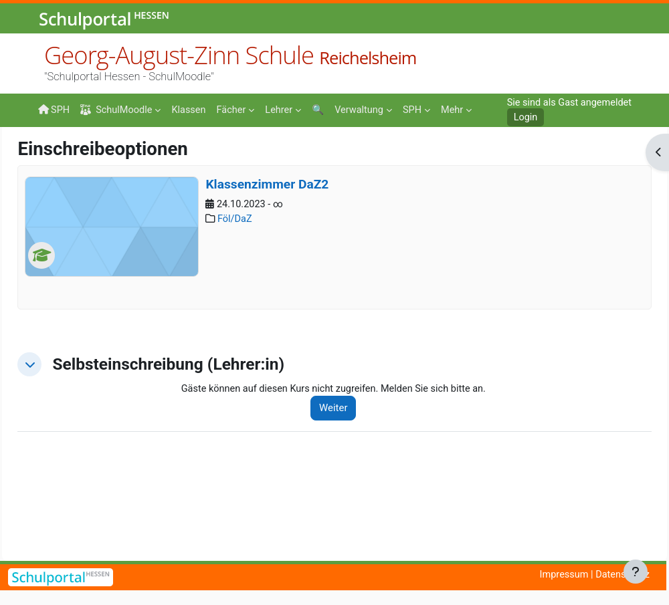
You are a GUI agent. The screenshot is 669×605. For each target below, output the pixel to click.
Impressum (561, 575)
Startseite (59, 155)
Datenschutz (621, 575)
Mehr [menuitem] (420, 110)
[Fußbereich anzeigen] (636, 572)
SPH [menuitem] (54, 110)
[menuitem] (192, 109)
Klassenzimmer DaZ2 (297, 271)
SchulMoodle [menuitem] (118, 110)
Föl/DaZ (266, 307)
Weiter (353, 495)
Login (522, 118)
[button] (59, 451)
